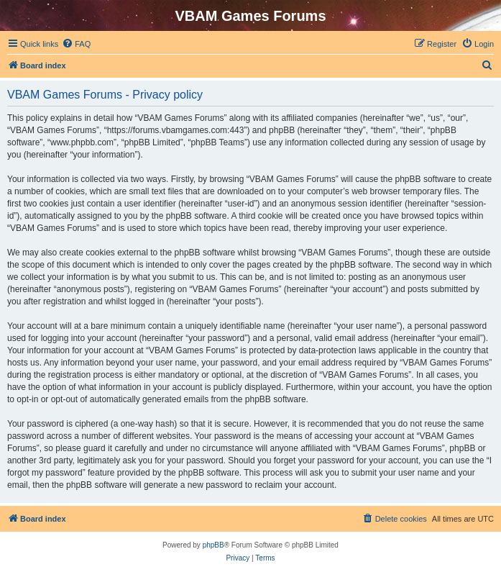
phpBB (213, 545)
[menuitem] (76, 44)
